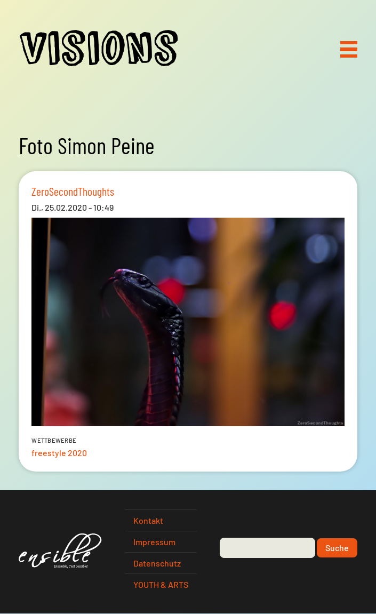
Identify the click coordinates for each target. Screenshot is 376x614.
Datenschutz (157, 563)
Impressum (154, 542)
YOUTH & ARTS (160, 584)
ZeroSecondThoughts (72, 191)
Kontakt (148, 520)
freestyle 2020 (59, 453)
